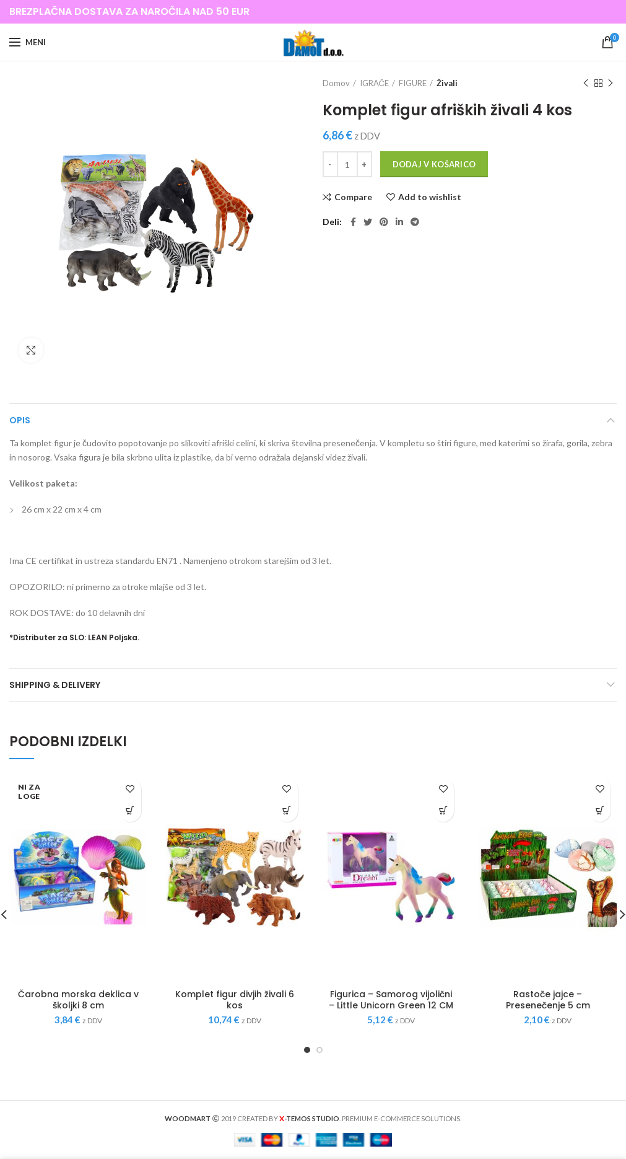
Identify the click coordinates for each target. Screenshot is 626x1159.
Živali (447, 83)
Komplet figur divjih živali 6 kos (234, 1000)
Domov (336, 83)
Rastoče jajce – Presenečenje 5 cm (548, 1000)
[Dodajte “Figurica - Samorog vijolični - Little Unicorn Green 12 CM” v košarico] (443, 811)
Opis (19, 420)
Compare (353, 197)
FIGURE (413, 83)
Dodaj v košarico (434, 164)
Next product (610, 83)
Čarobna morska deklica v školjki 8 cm (78, 1000)
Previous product (585, 83)
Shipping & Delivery (54, 685)
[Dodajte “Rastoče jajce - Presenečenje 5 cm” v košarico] (600, 811)
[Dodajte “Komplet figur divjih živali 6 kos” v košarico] (287, 811)
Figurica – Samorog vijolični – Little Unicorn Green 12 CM (391, 1000)
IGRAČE (374, 83)
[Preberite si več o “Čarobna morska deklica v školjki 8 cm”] (130, 811)
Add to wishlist (429, 197)
